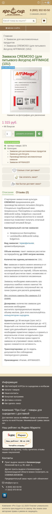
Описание (8, 192)
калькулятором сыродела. (16, 315)
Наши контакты (11, 393)
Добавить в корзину (24, 134)
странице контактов (14, 474)
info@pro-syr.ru (11, 483)
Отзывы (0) (22, 192)
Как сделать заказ (13, 403)
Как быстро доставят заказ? (26, 184)
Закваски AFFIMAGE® (20, 162)
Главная (8, 36)
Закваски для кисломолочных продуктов (28, 151)
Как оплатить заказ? (26, 177)
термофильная (26, 243)
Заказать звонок (38, 14)
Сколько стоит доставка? (26, 170)
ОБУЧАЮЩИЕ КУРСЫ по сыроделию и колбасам (27, 386)
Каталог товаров (12, 390)
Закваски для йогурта (19, 154)
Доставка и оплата (13, 400)
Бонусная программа (14, 397)
